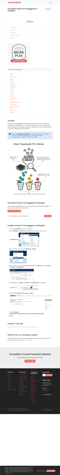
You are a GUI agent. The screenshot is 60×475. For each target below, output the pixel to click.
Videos (12, 38)
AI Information (22, 395)
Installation (13, 32)
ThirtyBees (12, 110)
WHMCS (12, 79)
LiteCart (12, 94)
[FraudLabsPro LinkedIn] (51, 410)
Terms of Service (11, 410)
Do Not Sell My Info (12, 389)
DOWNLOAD (47, 216)
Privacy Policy (17, 410)
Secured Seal (22, 381)
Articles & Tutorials (15, 35)
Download (13, 30)
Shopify (11, 75)
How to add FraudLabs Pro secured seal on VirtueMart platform (23, 327)
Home (9, 374)
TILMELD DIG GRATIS (14, 211)
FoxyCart (12, 100)
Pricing (9, 378)
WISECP (11, 108)
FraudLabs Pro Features (23, 134)
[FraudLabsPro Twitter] (44, 410)
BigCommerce (13, 85)
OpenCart (12, 73)
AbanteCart (12, 87)
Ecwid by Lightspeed (14, 106)
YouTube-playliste (27, 340)
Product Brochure (23, 387)
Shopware (12, 112)
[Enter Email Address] (44, 375)
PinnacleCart (13, 98)
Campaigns (21, 389)
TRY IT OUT (30, 361)
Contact (9, 387)
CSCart (11, 90)
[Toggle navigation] (51, 2)
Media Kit (21, 383)
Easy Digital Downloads (15, 102)
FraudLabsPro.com (16, 408)
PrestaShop (12, 83)
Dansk (48, 9)
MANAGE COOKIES (41, 470)
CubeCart (12, 92)
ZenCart (12, 96)
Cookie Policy (7, 473)
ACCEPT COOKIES (51, 470)
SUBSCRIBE (49, 375)
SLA (21, 410)
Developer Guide (22, 376)
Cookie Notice (26, 410)
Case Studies (22, 385)
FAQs (9, 383)
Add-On (9, 385)
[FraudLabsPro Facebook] (42, 410)
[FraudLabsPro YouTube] (49, 410)
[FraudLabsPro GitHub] (47, 410)
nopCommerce (13, 104)
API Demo (10, 381)
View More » (33, 401)
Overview (13, 27)
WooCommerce (13, 77)
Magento (12, 81)
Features (9, 376)
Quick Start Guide (23, 374)
